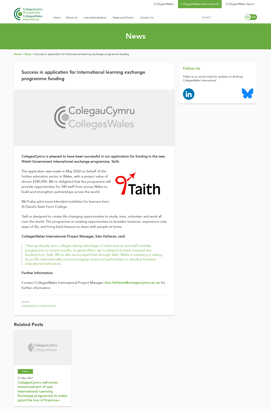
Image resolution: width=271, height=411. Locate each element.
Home (17, 54)
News (28, 54)
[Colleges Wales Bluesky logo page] (247, 93)
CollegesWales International (199, 4)
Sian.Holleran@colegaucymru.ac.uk (132, 282)
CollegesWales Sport (240, 4)
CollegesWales (164, 4)
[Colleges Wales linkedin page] (188, 94)
